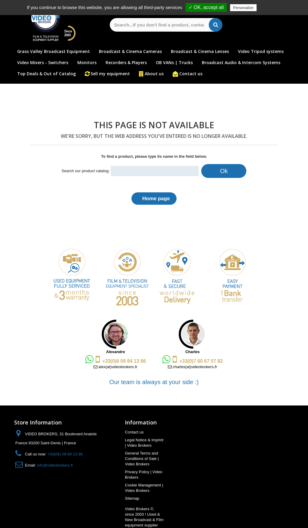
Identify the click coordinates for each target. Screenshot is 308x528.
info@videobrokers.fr (55, 465)
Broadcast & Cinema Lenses (200, 51)
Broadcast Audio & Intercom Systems (241, 62)
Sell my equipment (110, 73)
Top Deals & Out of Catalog (46, 73)
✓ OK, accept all (206, 7)
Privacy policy (272, 7)
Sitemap (132, 498)
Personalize (243, 7)
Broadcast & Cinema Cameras (130, 51)
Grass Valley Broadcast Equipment (53, 51)
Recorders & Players (126, 62)
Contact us (190, 73)
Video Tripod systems (261, 51)
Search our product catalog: (86, 171)
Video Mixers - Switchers (42, 62)
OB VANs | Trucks (174, 62)
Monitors (87, 62)
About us (154, 73)
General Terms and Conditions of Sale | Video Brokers (142, 458)
